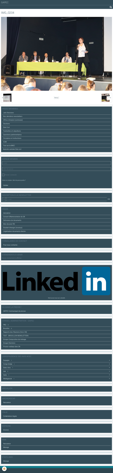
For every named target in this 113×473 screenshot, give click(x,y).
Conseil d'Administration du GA (14, 217)
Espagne (7, 360)
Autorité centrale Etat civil (12, 149)
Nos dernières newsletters (12, 116)
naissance (6, 213)
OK (109, 199)
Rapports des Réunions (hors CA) (15, 332)
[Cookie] (4, 468)
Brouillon (7, 328)
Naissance (7, 402)
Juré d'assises (8, 113)
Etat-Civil (6, 127)
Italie (6, 375)
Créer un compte (7, 180)
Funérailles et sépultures (12, 131)
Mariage (6, 447)
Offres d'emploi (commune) (13, 120)
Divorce (6, 430)
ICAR (5, 142)
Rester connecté (9, 175)
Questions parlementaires (12, 135)
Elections (6, 124)
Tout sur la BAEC (9, 146)
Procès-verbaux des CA (11, 347)
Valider (5, 185)
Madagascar (9, 379)
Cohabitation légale (10, 416)
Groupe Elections (9, 343)
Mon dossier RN (9, 224)
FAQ (6, 325)
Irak (6, 371)
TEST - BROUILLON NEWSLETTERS (16, 336)
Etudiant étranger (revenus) (12, 228)
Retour (56, 97)
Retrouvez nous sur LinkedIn (56, 298)
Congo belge (9, 364)
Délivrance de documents (12, 220)
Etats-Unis (8, 368)
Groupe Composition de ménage (14, 339)
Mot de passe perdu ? (19, 180)
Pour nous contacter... (10, 245)
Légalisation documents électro (14, 231)
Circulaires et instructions (12, 138)
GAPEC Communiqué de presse (14, 311)
